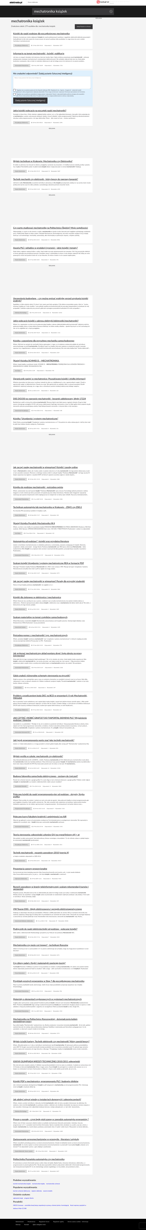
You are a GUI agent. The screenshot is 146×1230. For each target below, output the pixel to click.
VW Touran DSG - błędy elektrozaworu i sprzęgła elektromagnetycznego (47, 909)
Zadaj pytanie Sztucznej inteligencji (30, 101)
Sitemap (18, 1224)
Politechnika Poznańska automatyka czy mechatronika (38, 1159)
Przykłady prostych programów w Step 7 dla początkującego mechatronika (48, 981)
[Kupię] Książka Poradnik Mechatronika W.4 (34, 523)
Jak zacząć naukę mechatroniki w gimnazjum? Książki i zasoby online (45, 467)
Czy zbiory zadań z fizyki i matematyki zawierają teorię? (39, 963)
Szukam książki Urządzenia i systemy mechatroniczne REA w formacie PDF (48, 563)
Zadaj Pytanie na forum (84, 26)
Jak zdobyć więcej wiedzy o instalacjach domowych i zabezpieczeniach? (47, 1099)
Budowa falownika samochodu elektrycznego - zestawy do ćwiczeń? (45, 776)
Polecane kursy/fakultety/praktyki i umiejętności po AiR (39, 817)
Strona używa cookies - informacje (78, 1221)
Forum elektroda (33, 2)
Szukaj (111, 11)
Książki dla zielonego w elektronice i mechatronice (37, 597)
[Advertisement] (52, 143)
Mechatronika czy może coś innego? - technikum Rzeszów (40, 945)
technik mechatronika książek (22, 1183)
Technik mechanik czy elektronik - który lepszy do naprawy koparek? (45, 179)
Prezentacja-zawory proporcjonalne (30, 869)
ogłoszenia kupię (18, 1198)
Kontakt (26, 1224)
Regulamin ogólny (58, 1221)
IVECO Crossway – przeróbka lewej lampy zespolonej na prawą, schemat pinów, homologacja (41, 1205)
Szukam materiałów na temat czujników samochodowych (40, 617)
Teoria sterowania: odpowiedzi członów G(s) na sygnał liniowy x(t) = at (46, 835)
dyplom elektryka (37, 1191)
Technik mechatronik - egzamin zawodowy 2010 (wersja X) (41, 853)
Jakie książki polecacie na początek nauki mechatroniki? (39, 111)
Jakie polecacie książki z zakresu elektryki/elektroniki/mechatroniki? (46, 321)
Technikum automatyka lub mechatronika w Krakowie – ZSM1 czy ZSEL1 (47, 507)
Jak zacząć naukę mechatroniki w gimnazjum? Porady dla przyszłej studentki (49, 581)
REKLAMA (112, 3)
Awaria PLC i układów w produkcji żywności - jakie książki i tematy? (45, 248)
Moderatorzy (31, 1221)
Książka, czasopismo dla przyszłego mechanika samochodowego (43, 341)
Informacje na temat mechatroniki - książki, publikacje (38, 54)
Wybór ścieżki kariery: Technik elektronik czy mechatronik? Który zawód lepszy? (51, 1041)
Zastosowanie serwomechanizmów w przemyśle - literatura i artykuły (46, 1139)
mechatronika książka (38, 1183)
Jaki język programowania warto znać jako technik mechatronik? (43, 740)
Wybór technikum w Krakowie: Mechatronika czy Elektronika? (42, 161)
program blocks (29, 1198)
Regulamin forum (44, 1221)
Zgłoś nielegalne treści (39, 1224)
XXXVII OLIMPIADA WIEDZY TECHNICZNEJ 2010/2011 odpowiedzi (46, 1061)
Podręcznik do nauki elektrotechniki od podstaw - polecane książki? (45, 929)
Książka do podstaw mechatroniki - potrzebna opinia (38, 487)
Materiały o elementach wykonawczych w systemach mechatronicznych (47, 999)
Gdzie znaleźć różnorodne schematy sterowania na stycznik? (41, 676)
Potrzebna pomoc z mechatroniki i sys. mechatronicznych (40, 635)
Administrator (20, 1221)
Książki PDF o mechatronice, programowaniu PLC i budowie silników (45, 1081)
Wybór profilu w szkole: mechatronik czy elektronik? (38, 756)
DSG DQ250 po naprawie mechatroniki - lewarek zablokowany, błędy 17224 (49, 399)
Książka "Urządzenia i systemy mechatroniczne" (35, 419)
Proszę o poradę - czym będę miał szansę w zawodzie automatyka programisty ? (51, 1119)
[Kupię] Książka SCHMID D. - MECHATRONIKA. (36, 361)
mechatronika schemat (53, 1183)
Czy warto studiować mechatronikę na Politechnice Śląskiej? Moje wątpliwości (50, 228)
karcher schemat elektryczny (21, 1191)
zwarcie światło (47, 1191)
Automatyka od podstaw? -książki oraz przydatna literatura (41, 541)
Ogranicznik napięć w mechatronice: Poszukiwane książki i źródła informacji (49, 379)
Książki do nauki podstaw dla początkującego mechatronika (41, 34)
